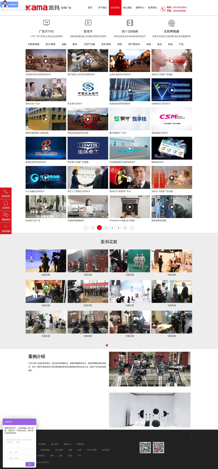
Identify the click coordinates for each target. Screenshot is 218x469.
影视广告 (66, 7)
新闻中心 (67, 444)
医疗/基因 (59, 450)
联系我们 (80, 444)
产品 (79, 456)
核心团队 (54, 444)
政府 (79, 450)
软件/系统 (106, 450)
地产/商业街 (39, 456)
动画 (52, 456)
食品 (61, 456)
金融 (70, 450)
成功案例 (42, 444)
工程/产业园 (91, 450)
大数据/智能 (45, 450)
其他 (70, 456)
